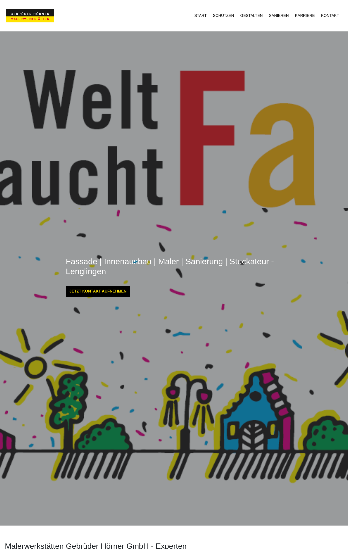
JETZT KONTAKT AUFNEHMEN (97, 291)
